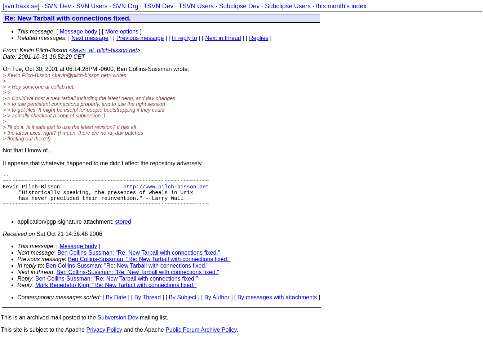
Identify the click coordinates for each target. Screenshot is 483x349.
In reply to (184, 38)
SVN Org (125, 6)
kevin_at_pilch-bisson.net (104, 50)
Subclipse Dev (239, 6)
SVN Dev (58, 6)
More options (122, 31)
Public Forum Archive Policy (200, 340)
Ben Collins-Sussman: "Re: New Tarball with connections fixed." (138, 263)
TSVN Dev (158, 6)
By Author (216, 307)
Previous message (140, 38)
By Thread (147, 307)
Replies (258, 38)
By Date (116, 307)
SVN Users (91, 6)
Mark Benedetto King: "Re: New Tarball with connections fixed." (116, 295)
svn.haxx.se (21, 6)
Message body (78, 31)
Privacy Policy (104, 340)
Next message (89, 38)
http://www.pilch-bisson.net (166, 190)
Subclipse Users (288, 6)
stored (123, 232)
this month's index (341, 6)
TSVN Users (196, 6)
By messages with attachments (277, 307)
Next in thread (223, 38)
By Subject (182, 307)
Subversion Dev (118, 328)
